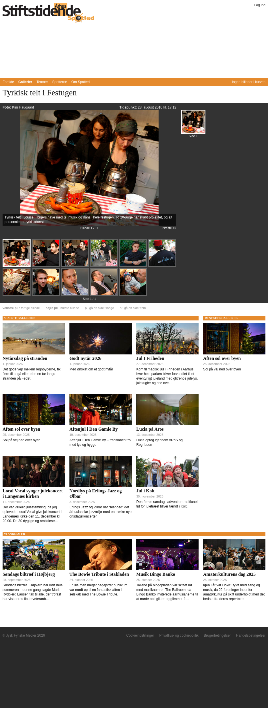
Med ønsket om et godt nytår (91, 369)
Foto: (7, 107)
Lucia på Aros (150, 429)
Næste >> (169, 228)
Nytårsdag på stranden (25, 358)
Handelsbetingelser (250, 635)
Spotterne (59, 82)
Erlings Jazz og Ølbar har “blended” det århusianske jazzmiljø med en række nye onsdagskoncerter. (100, 511)
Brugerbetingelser (217, 635)
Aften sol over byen (21, 429)
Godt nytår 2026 (85, 358)
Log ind (259, 5)
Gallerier (25, 82)
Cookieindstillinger (140, 635)
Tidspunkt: (128, 107)
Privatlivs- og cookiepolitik (178, 635)
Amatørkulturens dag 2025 (229, 574)
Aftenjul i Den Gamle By (93, 429)
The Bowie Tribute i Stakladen (99, 574)
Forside (8, 82)
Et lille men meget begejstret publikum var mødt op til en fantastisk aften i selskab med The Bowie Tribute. (98, 589)
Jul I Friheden (150, 358)
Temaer (42, 82)
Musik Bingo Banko (155, 574)
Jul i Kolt (145, 490)
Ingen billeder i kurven (248, 82)
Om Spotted (80, 82)
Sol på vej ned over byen (21, 440)
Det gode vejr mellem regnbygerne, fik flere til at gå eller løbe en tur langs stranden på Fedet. (32, 373)
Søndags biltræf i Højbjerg (29, 574)
